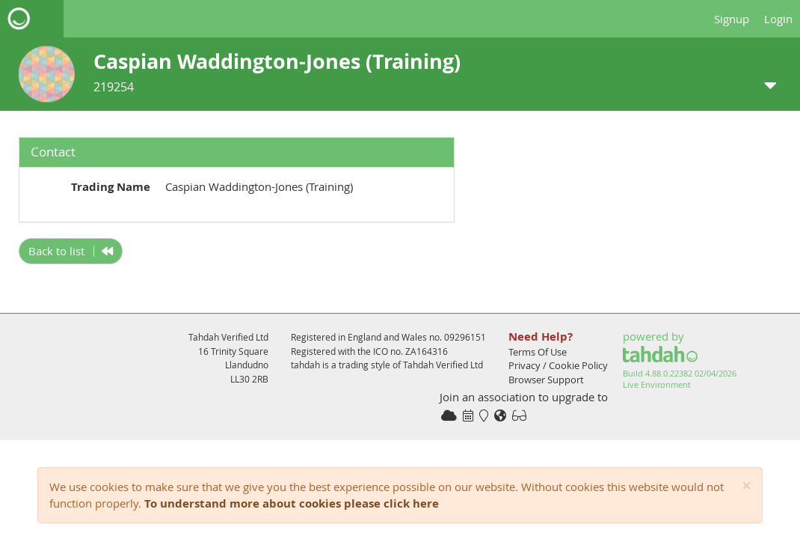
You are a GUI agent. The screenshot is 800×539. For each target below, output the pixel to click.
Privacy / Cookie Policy (558, 365)
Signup (731, 18)
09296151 (465, 337)
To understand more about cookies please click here (291, 503)
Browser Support (546, 379)
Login (778, 18)
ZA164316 (426, 351)
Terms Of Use (537, 352)
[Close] (746, 486)
